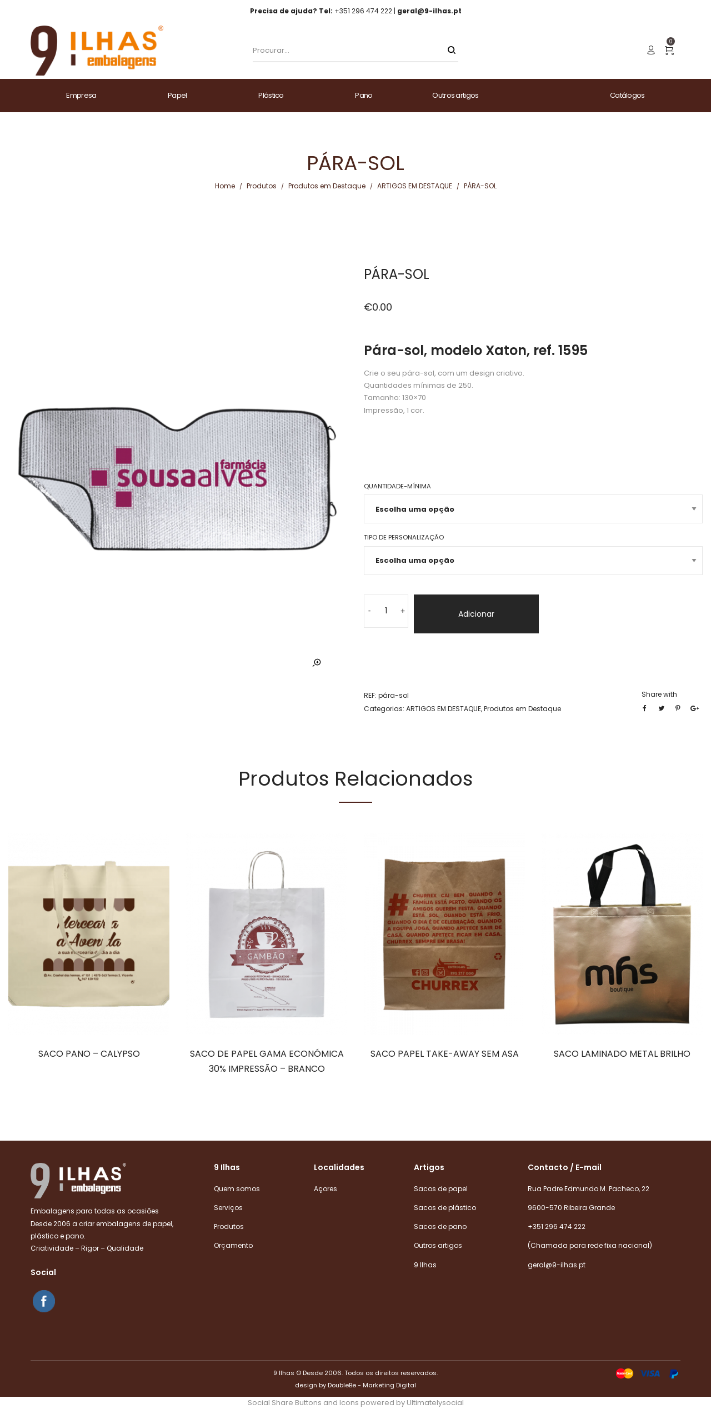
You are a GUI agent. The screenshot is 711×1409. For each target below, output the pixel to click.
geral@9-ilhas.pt (556, 1265)
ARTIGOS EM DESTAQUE (414, 186)
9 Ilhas (425, 1265)
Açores (325, 1188)
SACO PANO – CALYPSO (89, 1053)
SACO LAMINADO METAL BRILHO (622, 1053)
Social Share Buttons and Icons (303, 1402)
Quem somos (237, 1188)
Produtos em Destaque (326, 186)
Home (225, 186)
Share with (659, 694)
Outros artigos (438, 1245)
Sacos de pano (440, 1226)
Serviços (228, 1207)
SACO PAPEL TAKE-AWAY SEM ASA (444, 1053)
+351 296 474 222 (556, 1226)
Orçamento (233, 1245)
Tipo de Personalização (404, 537)
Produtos (262, 186)
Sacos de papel (441, 1188)
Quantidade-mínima (397, 486)
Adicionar (476, 613)
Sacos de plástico (445, 1207)
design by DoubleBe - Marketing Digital (355, 1385)
